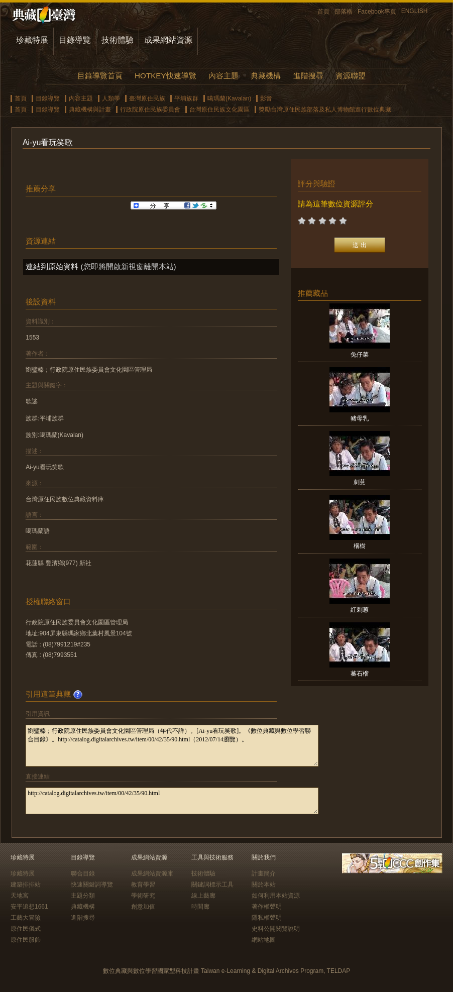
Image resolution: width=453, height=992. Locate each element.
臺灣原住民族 (147, 98)
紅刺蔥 (360, 609)
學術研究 (143, 895)
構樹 (360, 545)
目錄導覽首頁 (100, 75)
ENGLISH (414, 11)
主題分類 (83, 895)
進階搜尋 (308, 75)
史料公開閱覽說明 (276, 928)
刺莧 (360, 482)
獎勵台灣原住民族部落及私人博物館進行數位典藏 (325, 109)
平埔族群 (186, 98)
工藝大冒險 (26, 917)
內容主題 (223, 75)
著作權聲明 (267, 906)
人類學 (111, 98)
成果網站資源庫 (152, 873)
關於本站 (264, 884)
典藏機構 (266, 75)
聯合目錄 (83, 873)
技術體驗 (117, 40)
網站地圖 (264, 939)
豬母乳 (360, 418)
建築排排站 (26, 884)
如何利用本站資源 (276, 895)
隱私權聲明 (267, 917)
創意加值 (143, 906)
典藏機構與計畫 (90, 109)
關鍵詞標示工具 (212, 884)
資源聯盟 (350, 75)
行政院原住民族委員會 (150, 109)
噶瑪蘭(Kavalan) (229, 98)
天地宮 (20, 895)
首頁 (323, 11)
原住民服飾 (26, 939)
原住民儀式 (26, 928)
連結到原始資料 (52, 266)
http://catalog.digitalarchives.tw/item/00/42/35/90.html (172, 801)
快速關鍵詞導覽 (92, 884)
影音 (266, 98)
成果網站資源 (168, 40)
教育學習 (143, 884)
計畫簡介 (264, 873)
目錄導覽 (75, 40)
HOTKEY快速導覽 (165, 75)
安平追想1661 (29, 906)
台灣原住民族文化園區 (219, 109)
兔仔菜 (360, 354)
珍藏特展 (32, 40)
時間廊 (200, 906)
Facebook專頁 (377, 11)
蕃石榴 (360, 673)
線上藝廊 (203, 895)
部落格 (343, 11)
